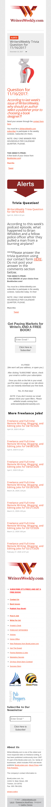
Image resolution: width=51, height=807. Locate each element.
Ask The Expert (16, 648)
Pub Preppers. (12, 768)
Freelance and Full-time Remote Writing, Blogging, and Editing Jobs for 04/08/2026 (25, 444)
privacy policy (12, 792)
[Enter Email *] (25, 339)
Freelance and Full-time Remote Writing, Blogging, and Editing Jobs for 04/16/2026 (25, 423)
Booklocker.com (14, 158)
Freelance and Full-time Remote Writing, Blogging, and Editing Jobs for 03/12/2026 (25, 525)
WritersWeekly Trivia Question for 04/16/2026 (25, 210)
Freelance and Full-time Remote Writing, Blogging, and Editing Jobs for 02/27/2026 (25, 546)
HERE (38, 259)
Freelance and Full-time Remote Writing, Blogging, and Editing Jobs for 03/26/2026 (25, 485)
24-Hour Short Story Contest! (21, 662)
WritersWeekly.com (28, 800)
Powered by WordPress (24, 802)
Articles (13, 635)
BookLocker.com (21, 765)
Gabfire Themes (27, 805)
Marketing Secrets (17, 657)
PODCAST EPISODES (19, 630)
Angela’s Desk (15, 626)
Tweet (10, 168)
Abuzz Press (34, 765)
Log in (12, 802)
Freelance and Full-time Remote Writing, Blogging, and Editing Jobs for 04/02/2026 (25, 464)
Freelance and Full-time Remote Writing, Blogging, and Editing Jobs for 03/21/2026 (25, 505)
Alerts (14, 38)
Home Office (15, 639)
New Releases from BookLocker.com (24, 644)
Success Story (15, 666)
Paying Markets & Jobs (19, 653)
